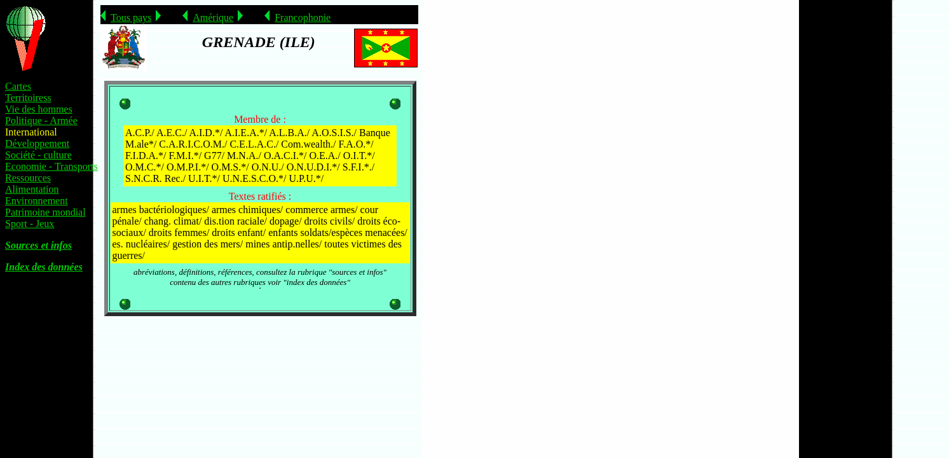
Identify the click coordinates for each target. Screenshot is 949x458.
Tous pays (131, 17)
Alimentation (31, 189)
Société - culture (38, 154)
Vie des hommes (38, 109)
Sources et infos (38, 245)
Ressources (28, 177)
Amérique (213, 17)
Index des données (44, 266)
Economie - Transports (51, 166)
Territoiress (28, 97)
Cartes (18, 86)
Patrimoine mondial (45, 212)
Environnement (36, 200)
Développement (37, 143)
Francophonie (303, 17)
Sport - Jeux (29, 223)
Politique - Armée (41, 120)
